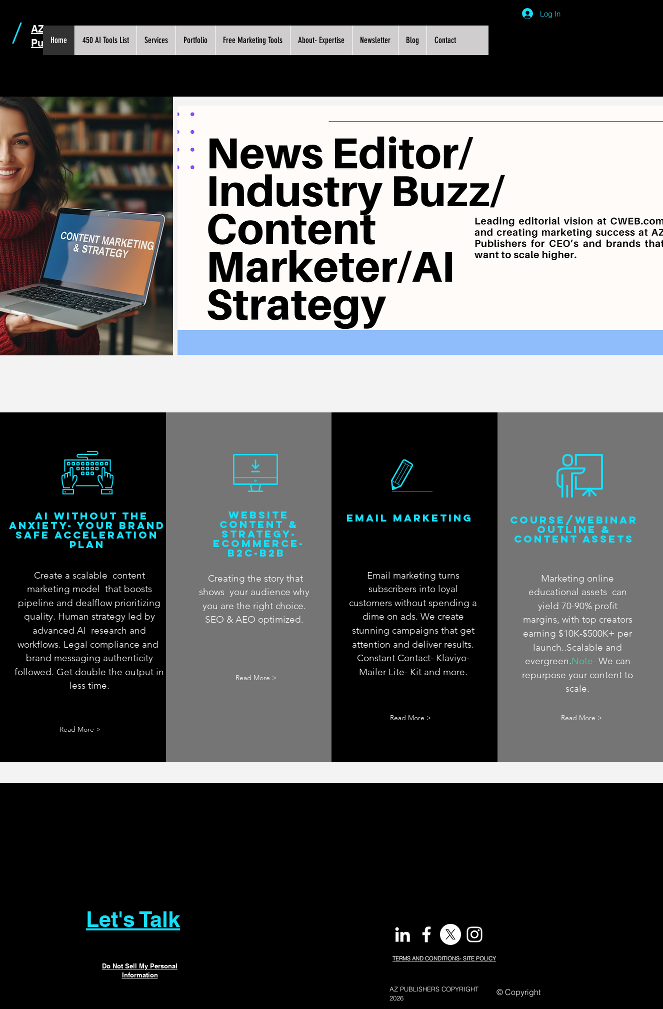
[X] (450, 934)
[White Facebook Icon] (426, 934)
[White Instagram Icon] (474, 934)
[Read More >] (80, 729)
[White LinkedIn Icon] (402, 934)
